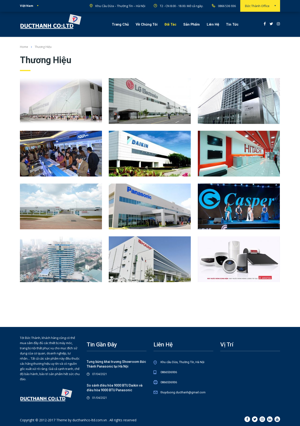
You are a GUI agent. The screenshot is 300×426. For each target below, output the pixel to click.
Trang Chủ (120, 24)
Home (24, 47)
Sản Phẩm (191, 24)
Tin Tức (232, 24)
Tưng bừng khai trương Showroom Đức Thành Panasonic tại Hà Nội (116, 364)
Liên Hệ (213, 24)
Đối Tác (170, 24)
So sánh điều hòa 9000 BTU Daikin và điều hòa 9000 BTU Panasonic (114, 388)
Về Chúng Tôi (147, 24)
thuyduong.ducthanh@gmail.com (183, 392)
